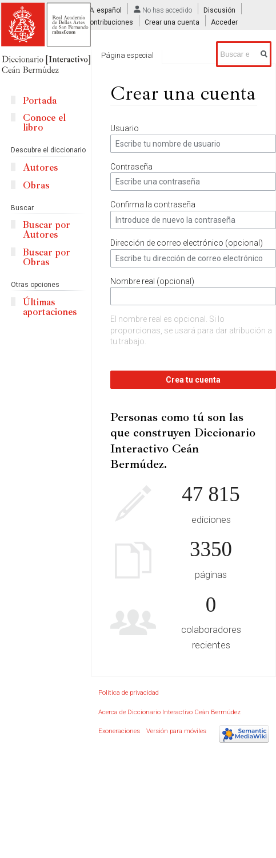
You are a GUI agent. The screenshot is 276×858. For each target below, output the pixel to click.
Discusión (219, 10)
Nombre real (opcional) (152, 281)
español (109, 10)
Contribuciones (109, 22)
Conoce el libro (44, 122)
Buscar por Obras (46, 257)
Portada (40, 100)
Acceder (224, 22)
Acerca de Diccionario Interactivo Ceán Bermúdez (169, 712)
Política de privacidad (128, 692)
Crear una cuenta (172, 22)
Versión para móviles (176, 731)
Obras (36, 185)
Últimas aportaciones (50, 307)
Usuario (124, 128)
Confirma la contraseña (152, 204)
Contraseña (131, 166)
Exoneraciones (119, 731)
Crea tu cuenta (193, 379)
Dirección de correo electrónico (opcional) (186, 242)
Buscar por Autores (46, 229)
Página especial (127, 55)
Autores (40, 167)
